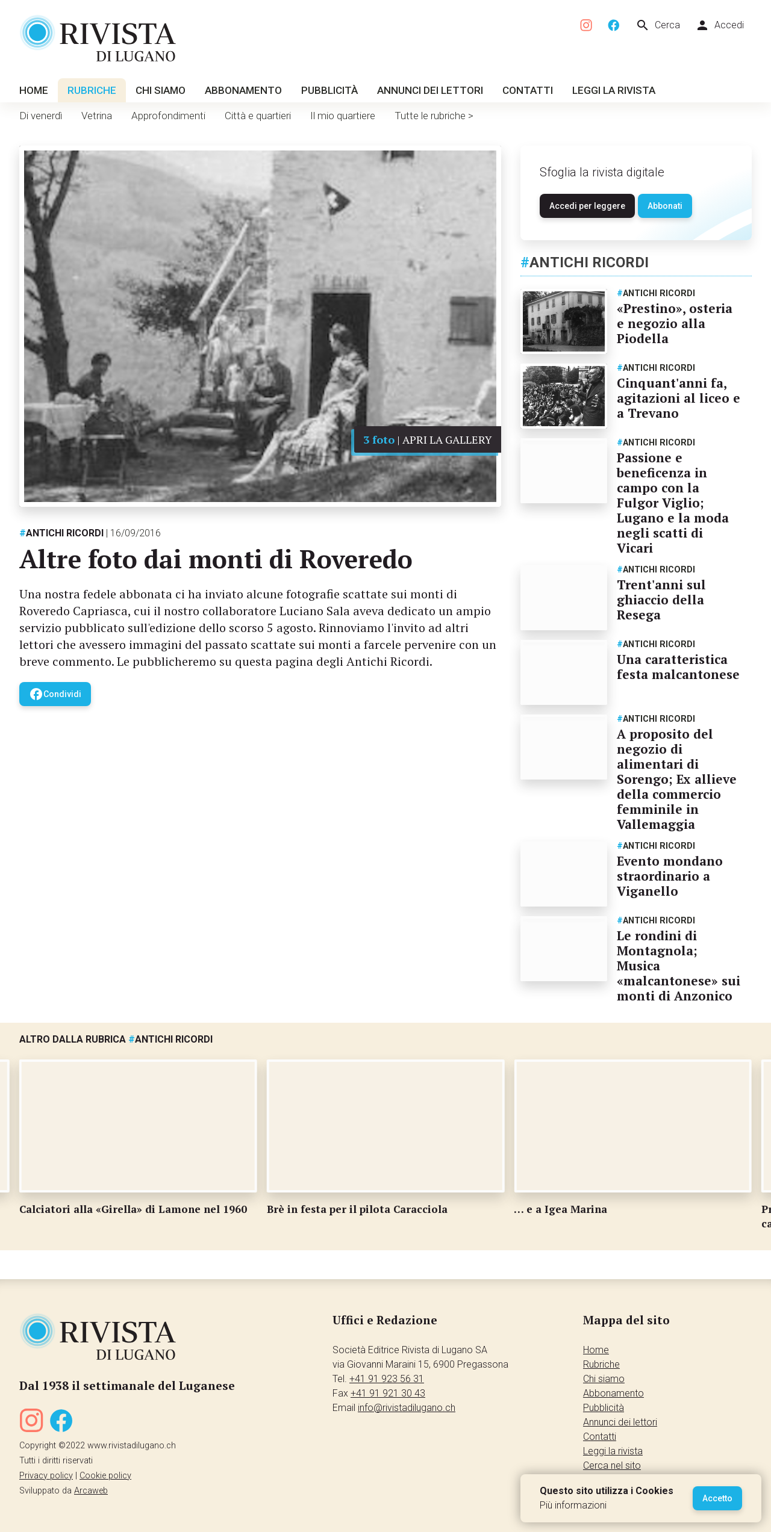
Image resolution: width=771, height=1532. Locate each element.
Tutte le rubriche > (434, 116)
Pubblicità (329, 90)
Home (33, 90)
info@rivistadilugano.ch (406, 1407)
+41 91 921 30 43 (388, 1393)
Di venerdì (40, 116)
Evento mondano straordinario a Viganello (670, 875)
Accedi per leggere (587, 206)
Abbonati (665, 206)
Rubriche (91, 90)
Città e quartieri (258, 116)
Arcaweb (91, 1491)
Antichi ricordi (61, 533)
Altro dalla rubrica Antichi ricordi (116, 1039)
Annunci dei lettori (430, 90)
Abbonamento (243, 90)
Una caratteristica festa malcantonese (678, 667)
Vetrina (96, 116)
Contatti (527, 90)
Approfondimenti (168, 116)
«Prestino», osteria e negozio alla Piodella (674, 323)
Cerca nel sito (612, 1465)
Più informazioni (573, 1505)
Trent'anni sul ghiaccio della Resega (661, 599)
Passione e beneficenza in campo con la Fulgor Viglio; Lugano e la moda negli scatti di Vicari (673, 502)
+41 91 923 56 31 (386, 1379)
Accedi (719, 25)
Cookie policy (105, 1476)
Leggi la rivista (613, 90)
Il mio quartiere (342, 116)
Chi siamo (161, 90)
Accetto (717, 1498)
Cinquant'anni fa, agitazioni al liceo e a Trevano (678, 397)
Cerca (657, 25)
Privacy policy (46, 1476)
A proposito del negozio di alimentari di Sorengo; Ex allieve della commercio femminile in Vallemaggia (677, 779)
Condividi (55, 694)
